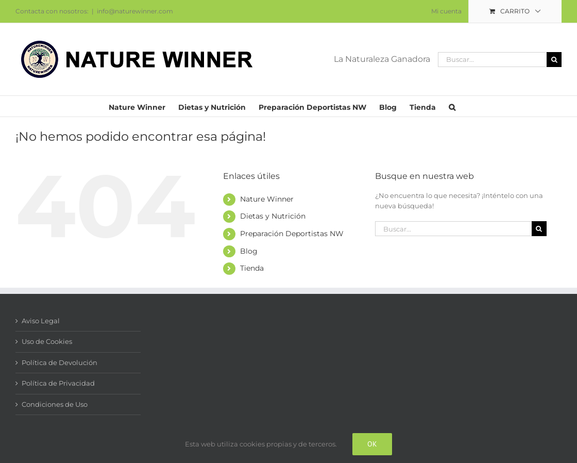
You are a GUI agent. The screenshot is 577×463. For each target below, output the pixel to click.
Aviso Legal (41, 321)
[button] (452, 106)
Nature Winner (267, 199)
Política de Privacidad (58, 383)
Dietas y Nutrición (273, 216)
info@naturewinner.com (135, 11)
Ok (372, 444)
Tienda (252, 268)
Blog (249, 251)
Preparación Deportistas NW (292, 233)
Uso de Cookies (47, 341)
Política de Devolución (59, 362)
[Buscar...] (492, 59)
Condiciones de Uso (55, 404)
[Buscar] (554, 59)
